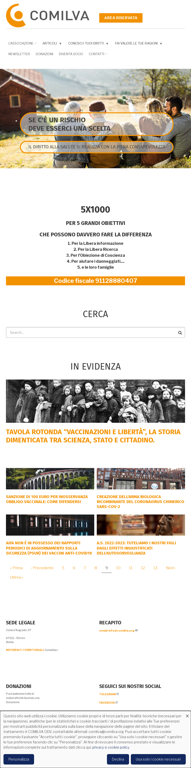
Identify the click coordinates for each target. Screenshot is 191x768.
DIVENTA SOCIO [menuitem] (71, 54)
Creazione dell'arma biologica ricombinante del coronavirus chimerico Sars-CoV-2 (140, 502)
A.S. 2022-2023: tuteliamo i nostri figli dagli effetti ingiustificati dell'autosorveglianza (136, 548)
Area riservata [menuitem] (121, 18)
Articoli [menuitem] (51, 44)
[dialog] (95, 739)
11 (132, 568)
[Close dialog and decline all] (187, 714)
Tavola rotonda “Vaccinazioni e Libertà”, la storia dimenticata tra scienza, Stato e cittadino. (93, 436)
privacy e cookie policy (110, 747)
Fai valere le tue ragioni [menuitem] (138, 44)
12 (145, 568)
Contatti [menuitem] (97, 55)
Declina (118, 759)
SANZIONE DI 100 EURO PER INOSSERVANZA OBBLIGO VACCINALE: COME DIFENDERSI (47, 499)
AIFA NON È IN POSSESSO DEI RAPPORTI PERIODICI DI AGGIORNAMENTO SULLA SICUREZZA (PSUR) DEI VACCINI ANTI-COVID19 (49, 548)
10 (120, 568)
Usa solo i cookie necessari (158, 759)
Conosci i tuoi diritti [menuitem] (87, 44)
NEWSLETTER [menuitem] (19, 54)
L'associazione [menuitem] (21, 45)
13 (157, 568)
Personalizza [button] (18, 759)
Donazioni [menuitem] (44, 54)
